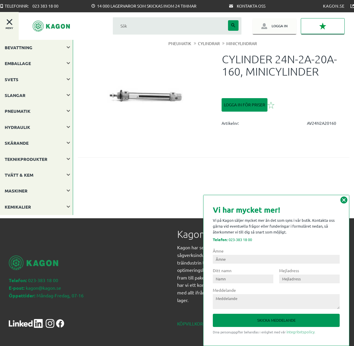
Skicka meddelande (276, 320)
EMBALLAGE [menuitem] (18, 63)
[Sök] (233, 25)
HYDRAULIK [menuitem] (17, 127)
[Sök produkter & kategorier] (170, 26)
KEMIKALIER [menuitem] (18, 207)
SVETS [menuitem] (11, 79)
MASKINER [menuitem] (16, 191)
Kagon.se (334, 5)
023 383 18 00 (45, 5)
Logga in (280, 25)
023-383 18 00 (232, 239)
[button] (322, 26)
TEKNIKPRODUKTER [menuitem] (26, 159)
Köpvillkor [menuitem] (190, 320)
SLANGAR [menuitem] (15, 95)
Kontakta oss (251, 5)
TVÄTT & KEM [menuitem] (19, 175)
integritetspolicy (300, 331)
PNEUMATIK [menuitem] (17, 111)
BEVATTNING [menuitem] (18, 47)
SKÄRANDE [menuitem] (17, 143)
